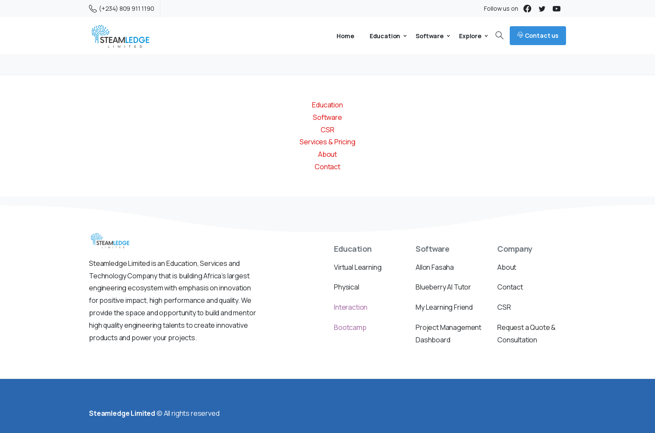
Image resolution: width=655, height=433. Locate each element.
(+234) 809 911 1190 (121, 8)
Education (327, 105)
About (327, 154)
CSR (327, 129)
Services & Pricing (327, 141)
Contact (327, 166)
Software (327, 117)
